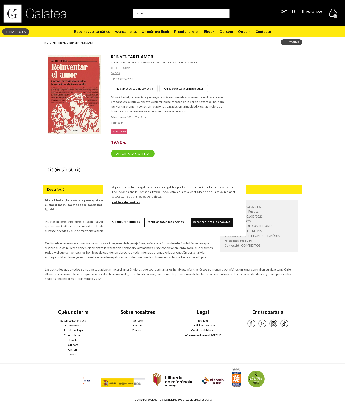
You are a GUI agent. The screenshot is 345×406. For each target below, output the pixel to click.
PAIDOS (115, 73)
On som (244, 31)
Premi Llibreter (186, 31)
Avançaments (126, 31)
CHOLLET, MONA (120, 68)
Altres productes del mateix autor (183, 88)
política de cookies (126, 202)
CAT (284, 11)
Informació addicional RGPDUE (203, 335)
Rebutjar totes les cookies (165, 222)
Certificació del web (202, 330)
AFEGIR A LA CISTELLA (132, 153)
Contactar (138, 330)
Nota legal (203, 320)
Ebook (209, 31)
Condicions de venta (203, 325)
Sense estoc (119, 131)
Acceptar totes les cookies (211, 222)
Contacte (263, 31)
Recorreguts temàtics (92, 31)
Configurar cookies (146, 399)
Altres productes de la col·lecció (134, 88)
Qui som (226, 31)
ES (293, 11)
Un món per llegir (155, 31)
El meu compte (312, 11)
